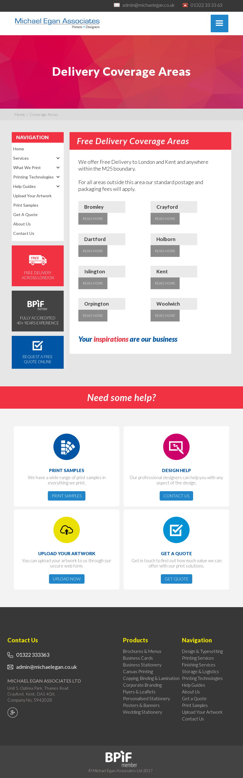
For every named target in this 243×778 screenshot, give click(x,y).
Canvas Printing (138, 671)
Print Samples (25, 205)
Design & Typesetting (202, 651)
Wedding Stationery (142, 712)
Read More (93, 218)
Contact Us (23, 233)
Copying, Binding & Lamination (151, 678)
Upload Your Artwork (32, 195)
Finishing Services (198, 664)
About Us (22, 223)
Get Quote (176, 578)
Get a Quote (25, 214)
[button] (219, 23)
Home (20, 114)
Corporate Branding (142, 685)
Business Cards (138, 658)
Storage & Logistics (200, 671)
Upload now (67, 578)
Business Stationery (142, 664)
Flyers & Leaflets (139, 691)
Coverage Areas (44, 114)
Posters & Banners (141, 705)
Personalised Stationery (146, 698)
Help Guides (193, 685)
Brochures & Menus (142, 651)
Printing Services (198, 658)
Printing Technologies (202, 678)
